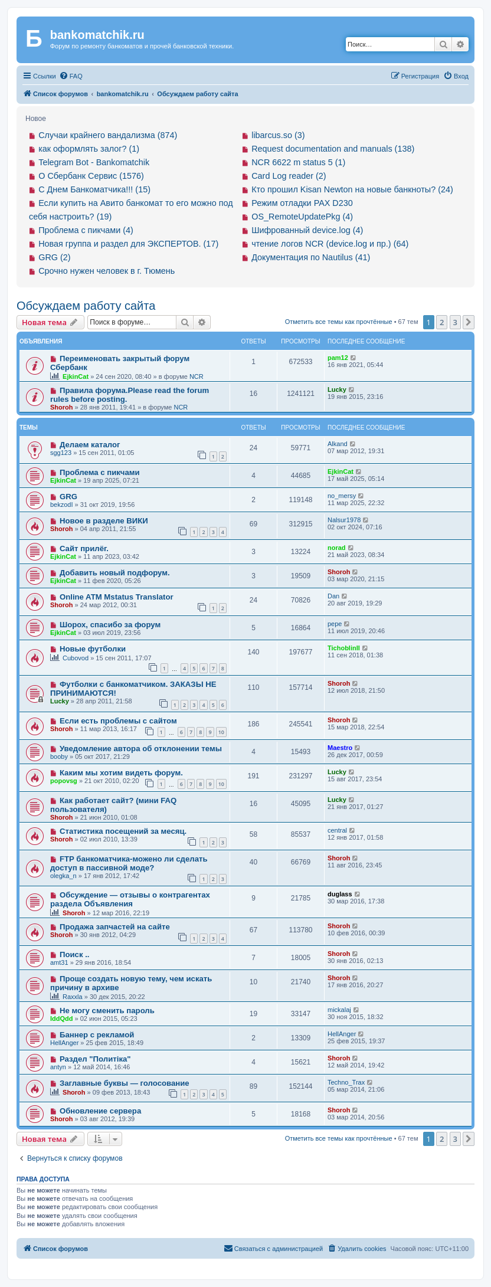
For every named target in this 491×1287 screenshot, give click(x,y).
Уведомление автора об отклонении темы (141, 748)
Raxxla (73, 996)
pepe (335, 623)
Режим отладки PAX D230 (302, 203)
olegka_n (63, 875)
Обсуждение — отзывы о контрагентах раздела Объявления (130, 899)
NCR (196, 376)
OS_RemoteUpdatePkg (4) (302, 216)
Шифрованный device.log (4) (307, 230)
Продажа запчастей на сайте (115, 926)
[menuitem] (71, 76)
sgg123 (60, 452)
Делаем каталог (90, 444)
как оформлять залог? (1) (88, 148)
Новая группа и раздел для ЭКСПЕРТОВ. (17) (128, 243)
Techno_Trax (346, 1082)
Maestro (340, 747)
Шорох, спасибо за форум (110, 624)
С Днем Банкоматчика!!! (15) (94, 189)
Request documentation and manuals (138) (332, 148)
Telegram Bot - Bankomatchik (93, 162)
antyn (58, 1066)
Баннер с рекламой (97, 1034)
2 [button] (442, 322)
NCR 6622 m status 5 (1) (298, 162)
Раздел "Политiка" (95, 1059)
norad (337, 547)
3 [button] (455, 322)
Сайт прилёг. (84, 548)
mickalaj (339, 1009)
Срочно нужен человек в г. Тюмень (106, 271)
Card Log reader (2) (288, 176)
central (337, 830)
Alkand (338, 443)
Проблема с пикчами (100, 472)
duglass (340, 894)
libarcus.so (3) (278, 135)
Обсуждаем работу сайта (86, 305)
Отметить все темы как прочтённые (338, 321)
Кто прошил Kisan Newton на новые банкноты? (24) (352, 189)
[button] (468, 322)
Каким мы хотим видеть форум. (121, 772)
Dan (333, 596)
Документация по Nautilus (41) (310, 257)
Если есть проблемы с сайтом (118, 720)
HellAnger (64, 1042)
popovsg (63, 780)
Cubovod (76, 657)
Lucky (337, 389)
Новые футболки (93, 648)
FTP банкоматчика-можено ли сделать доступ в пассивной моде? (129, 863)
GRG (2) (54, 257)
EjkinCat (76, 376)
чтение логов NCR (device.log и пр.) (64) (329, 243)
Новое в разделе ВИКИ (104, 520)
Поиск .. (75, 954)
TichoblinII (344, 647)
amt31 (59, 962)
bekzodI (61, 504)
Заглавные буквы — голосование (124, 1083)
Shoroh (61, 407)
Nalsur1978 (344, 519)
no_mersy (342, 495)
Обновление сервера (100, 1110)
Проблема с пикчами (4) (85, 230)
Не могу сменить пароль (107, 1010)
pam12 (338, 357)
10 (221, 732)
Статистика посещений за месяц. (123, 831)
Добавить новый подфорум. (115, 572)
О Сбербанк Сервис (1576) (91, 176)
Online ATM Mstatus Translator (117, 596)
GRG (68, 496)
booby (59, 756)
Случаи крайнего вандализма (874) (107, 135)
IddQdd (61, 1018)
